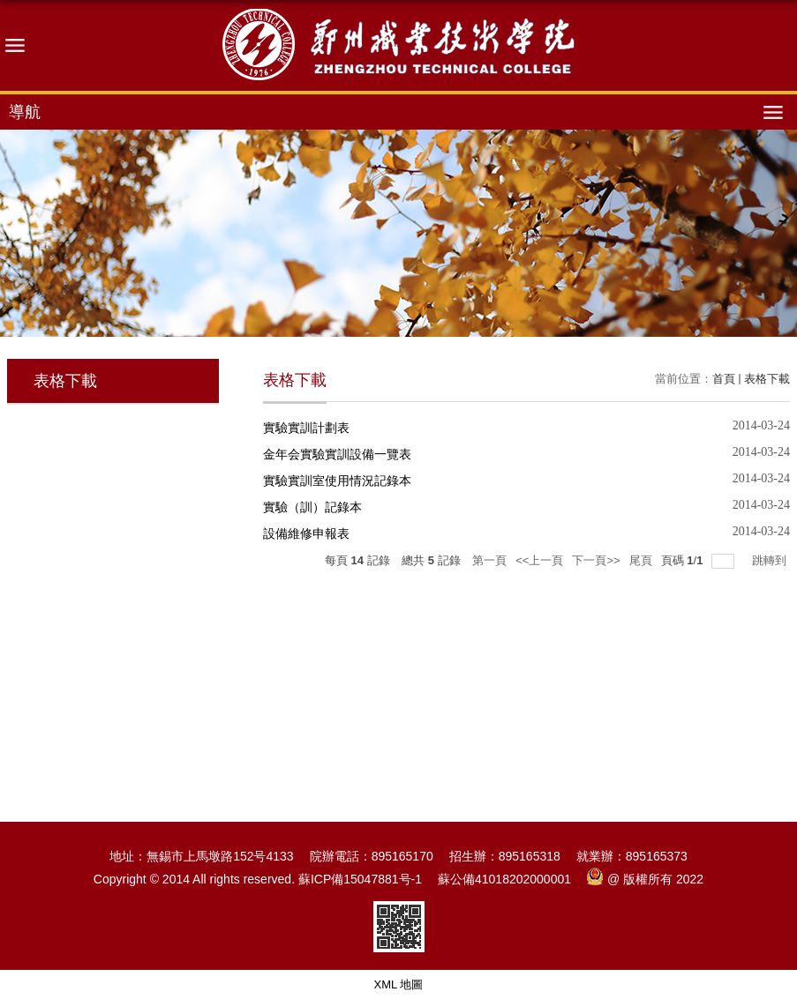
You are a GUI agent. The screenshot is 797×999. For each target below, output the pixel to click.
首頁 (723, 378)
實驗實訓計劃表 (306, 428)
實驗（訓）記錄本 (312, 507)
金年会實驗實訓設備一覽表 (337, 454)
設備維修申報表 (306, 533)
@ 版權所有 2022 (645, 879)
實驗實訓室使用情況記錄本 (337, 480)
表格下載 (767, 378)
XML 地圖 (399, 984)
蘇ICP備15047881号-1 (360, 879)
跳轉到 (771, 560)
